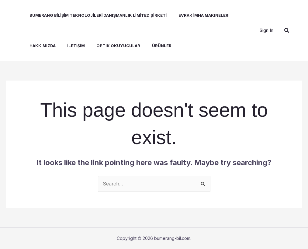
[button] (287, 30)
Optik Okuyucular (109, 45)
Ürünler (151, 45)
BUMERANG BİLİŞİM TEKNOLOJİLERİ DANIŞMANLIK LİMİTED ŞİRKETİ (93, 15)
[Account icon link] (266, 30)
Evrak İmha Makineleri (197, 15)
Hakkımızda (37, 45)
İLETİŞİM (69, 45)
